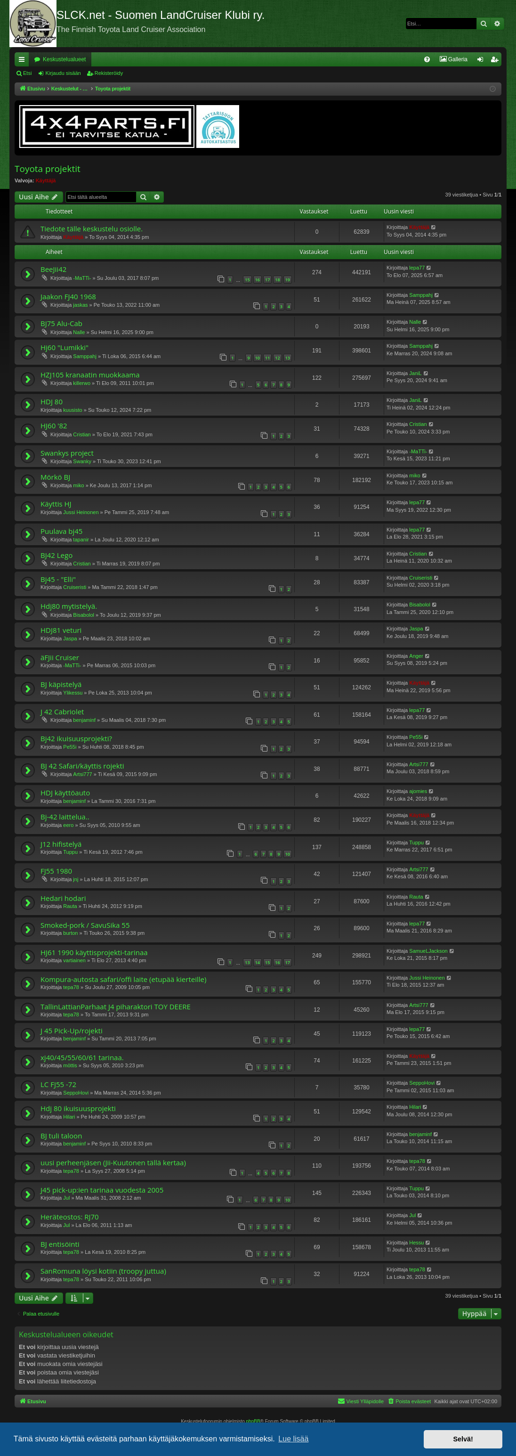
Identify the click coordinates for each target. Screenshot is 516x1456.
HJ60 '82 (53, 425)
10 (257, 358)
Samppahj (421, 295)
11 (267, 358)
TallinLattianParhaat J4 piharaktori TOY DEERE (115, 1006)
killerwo (81, 383)
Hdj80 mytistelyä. (68, 606)
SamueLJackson (428, 951)
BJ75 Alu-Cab (61, 323)
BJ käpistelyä (60, 684)
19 (287, 280)
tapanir (81, 539)
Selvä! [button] (463, 1439)
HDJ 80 (51, 401)
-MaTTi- (82, 278)
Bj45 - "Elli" (58, 579)
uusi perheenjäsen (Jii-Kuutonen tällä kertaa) (113, 1162)
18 (277, 280)
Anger (416, 656)
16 (257, 280)
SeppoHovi (76, 1093)
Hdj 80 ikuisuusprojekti (78, 1108)
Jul (66, 1198)
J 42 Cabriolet (62, 711)
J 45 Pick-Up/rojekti (71, 1030)
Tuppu (70, 852)
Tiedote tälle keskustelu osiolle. (91, 228)
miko (78, 485)
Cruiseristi (74, 587)
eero (68, 825)
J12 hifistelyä (60, 844)
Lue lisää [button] (293, 1439)
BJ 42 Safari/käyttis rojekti (82, 765)
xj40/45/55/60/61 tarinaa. (82, 1057)
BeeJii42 (53, 269)
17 (267, 280)
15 (247, 280)
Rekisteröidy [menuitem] (496, 61)
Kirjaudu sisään (63, 73)
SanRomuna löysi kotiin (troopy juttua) (103, 1271)
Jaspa (70, 638)
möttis (70, 1065)
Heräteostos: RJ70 (69, 1216)
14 (257, 962)
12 (277, 358)
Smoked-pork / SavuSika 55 (84, 925)
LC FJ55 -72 (58, 1084)
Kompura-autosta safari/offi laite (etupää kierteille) (123, 979)
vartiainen (74, 960)
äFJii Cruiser (59, 657)
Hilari (69, 1117)
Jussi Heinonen (80, 512)
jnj (75, 879)
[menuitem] (384, 59)
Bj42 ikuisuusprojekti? (76, 738)
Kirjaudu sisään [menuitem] (482, 61)
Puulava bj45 (61, 531)
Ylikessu (72, 692)
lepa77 (417, 267)
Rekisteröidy (109, 73)
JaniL (415, 373)
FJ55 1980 (56, 870)
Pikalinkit (23, 61)
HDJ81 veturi (60, 630)
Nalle (79, 332)
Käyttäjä (46, 180)
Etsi (27, 73)
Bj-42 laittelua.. (64, 816)
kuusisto (72, 410)
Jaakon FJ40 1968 (68, 296)
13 (287, 358)
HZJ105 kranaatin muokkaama (90, 374)
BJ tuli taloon (61, 1135)
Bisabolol (83, 615)
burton (70, 933)
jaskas (80, 305)
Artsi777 (82, 774)
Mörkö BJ (55, 477)
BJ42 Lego (56, 555)
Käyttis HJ (56, 503)
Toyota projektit (48, 169)
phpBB (253, 1421)
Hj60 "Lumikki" (64, 347)
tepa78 (71, 987)
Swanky (82, 461)
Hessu (416, 1242)
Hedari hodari (63, 898)
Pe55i (69, 747)
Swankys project (67, 453)
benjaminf (84, 720)
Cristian (81, 434)
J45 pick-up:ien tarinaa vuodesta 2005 (101, 1189)
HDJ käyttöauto (65, 792)
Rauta (70, 906)
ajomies (418, 791)
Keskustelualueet (64, 59)
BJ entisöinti (60, 1244)
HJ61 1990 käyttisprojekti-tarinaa (94, 952)
